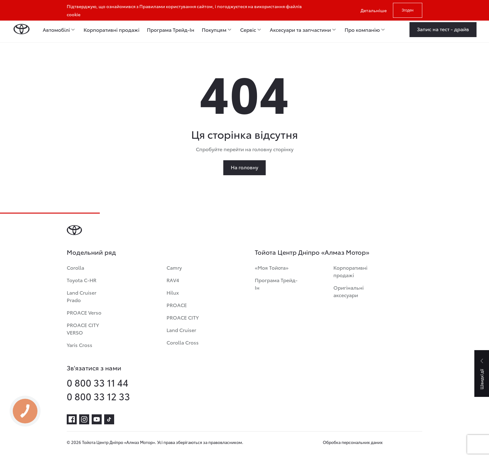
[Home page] (21, 29)
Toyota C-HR (81, 279)
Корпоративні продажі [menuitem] (111, 29)
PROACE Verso (84, 312)
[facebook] (72, 419)
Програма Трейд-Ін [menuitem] (170, 29)
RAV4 (173, 279)
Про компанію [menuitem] (362, 29)
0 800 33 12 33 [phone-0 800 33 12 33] (98, 396)
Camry (174, 267)
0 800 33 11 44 (97, 382)
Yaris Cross (79, 344)
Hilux (173, 292)
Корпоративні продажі (350, 271)
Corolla (75, 267)
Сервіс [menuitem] (248, 29)
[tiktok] (109, 419)
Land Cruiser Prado (81, 296)
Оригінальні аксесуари (348, 291)
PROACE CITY (183, 317)
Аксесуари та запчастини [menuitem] (300, 29)
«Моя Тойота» (271, 267)
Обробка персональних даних (353, 442)
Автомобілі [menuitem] (56, 29)
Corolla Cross (183, 342)
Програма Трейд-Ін (276, 283)
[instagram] (84, 419)
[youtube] (97, 419)
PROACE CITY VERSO (83, 328)
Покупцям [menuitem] (214, 29)
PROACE (177, 304)
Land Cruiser (181, 329)
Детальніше (374, 10)
